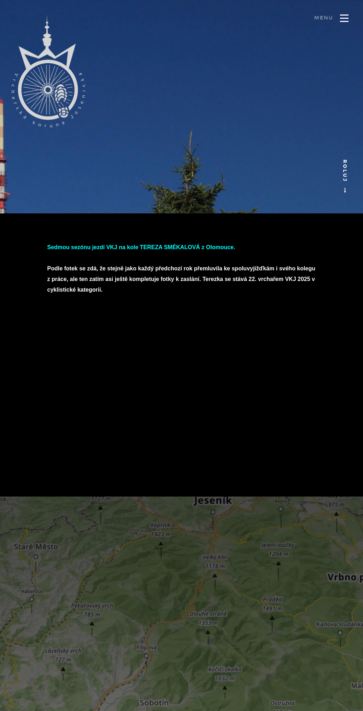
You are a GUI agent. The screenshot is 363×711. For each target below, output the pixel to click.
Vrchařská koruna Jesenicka (48, 71)
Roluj (345, 175)
